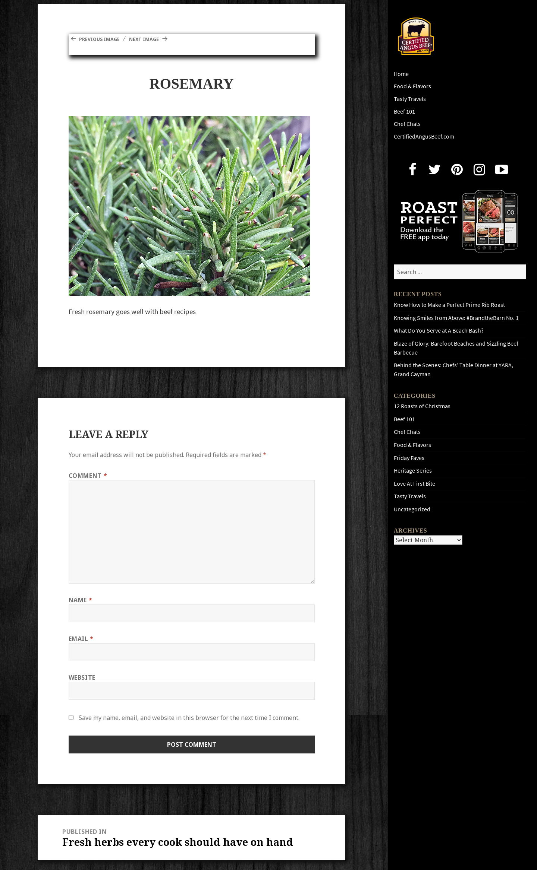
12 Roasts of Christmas (422, 406)
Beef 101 (404, 111)
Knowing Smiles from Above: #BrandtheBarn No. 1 (456, 318)
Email (81, 639)
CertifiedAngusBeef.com (424, 136)
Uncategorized (412, 509)
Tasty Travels (410, 99)
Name (80, 600)
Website (82, 677)
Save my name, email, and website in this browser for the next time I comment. (189, 718)
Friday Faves (409, 458)
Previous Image (104, 39)
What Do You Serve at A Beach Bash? (439, 330)
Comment (88, 475)
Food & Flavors (412, 86)
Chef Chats (407, 124)
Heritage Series (413, 470)
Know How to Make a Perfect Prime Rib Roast (449, 305)
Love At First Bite (414, 484)
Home (401, 74)
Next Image (157, 39)
